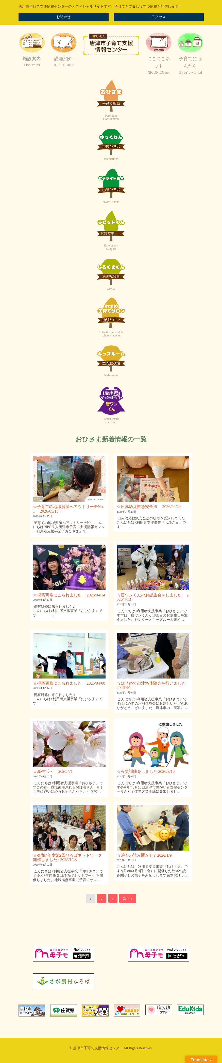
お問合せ (63, 17)
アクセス (158, 17)
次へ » (127, 898)
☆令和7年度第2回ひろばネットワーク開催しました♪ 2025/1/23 (67, 857)
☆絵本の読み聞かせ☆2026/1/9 (144, 855)
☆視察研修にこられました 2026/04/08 (69, 683)
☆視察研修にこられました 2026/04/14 (69, 595)
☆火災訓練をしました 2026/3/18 (146, 771)
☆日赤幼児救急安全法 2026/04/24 (149, 506)
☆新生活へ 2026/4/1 (53, 771)
